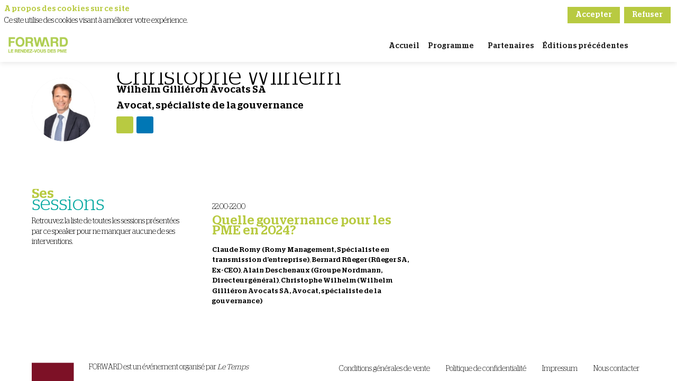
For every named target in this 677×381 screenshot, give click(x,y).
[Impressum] (560, 369)
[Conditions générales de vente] (384, 369)
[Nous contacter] (616, 369)
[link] (404, 46)
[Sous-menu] (478, 47)
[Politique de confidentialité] (486, 369)
